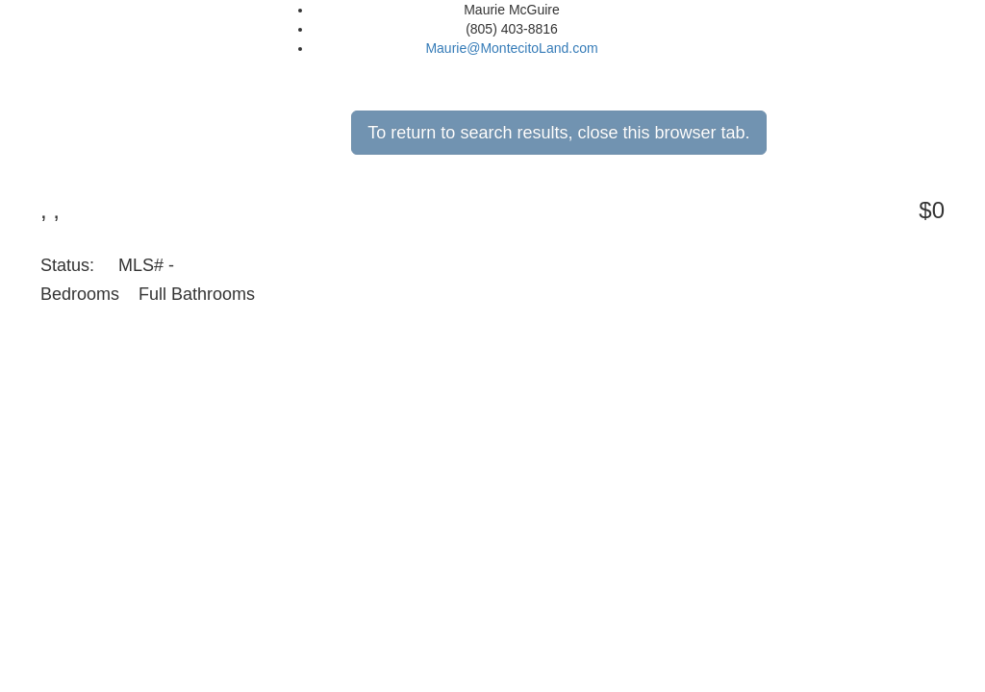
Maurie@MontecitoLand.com (511, 48)
